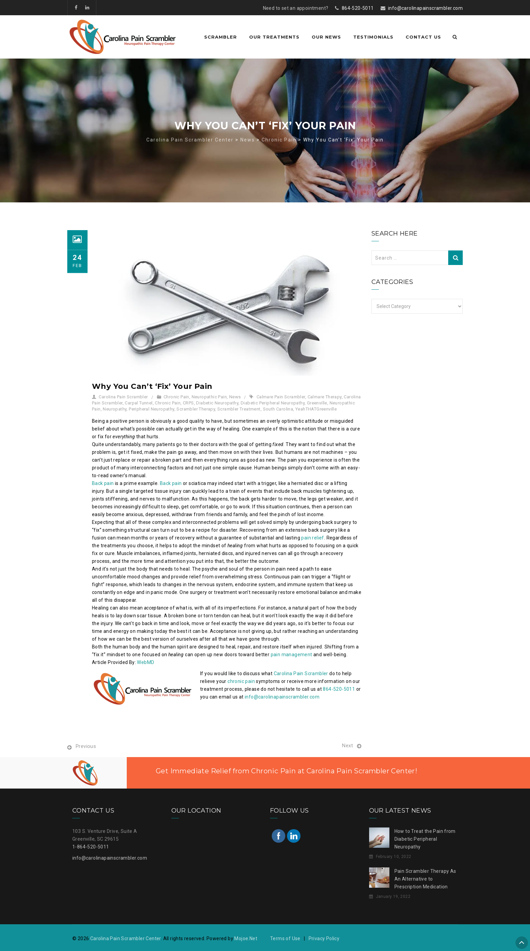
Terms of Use (285, 938)
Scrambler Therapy (195, 409)
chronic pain (241, 681)
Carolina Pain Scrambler (123, 396)
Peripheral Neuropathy (151, 409)
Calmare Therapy (325, 396)
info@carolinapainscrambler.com (425, 8)
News (235, 396)
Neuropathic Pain (209, 396)
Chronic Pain (176, 396)
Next (347, 746)
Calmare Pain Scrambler (281, 396)
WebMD (145, 662)
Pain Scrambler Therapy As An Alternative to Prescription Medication (425, 878)
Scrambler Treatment (239, 409)
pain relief (312, 537)
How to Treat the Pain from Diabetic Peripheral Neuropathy (425, 838)
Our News (326, 37)
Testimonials (373, 37)
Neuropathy (114, 409)
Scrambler (220, 37)
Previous (86, 746)
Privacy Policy (324, 938)
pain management (291, 654)
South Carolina (278, 409)
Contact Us (423, 37)
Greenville (317, 402)
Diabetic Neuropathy (217, 402)
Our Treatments (274, 37)
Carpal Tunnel (138, 402)
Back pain (103, 483)
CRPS (188, 402)
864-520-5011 (358, 8)
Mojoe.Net (245, 938)
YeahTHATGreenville (316, 409)
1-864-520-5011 (90, 846)
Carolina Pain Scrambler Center (125, 938)
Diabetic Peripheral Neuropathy (273, 402)
